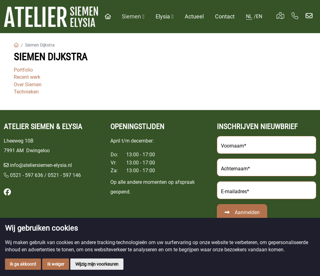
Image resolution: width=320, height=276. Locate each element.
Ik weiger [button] (55, 264)
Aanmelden (247, 212)
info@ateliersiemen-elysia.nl (41, 165)
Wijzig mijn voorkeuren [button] (96, 264)
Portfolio (23, 70)
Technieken (26, 92)
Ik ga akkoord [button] (23, 264)
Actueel (194, 16)
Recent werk (27, 77)
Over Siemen (28, 85)
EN (259, 16)
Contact (225, 16)
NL (249, 16)
